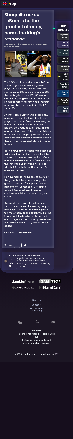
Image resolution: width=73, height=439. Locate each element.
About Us (36, 300)
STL (56, 354)
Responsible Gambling (36, 309)
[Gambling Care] (23, 287)
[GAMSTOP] (50, 281)
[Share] (17, 245)
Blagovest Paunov (40, 44)
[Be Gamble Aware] (23, 281)
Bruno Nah (13, 44)
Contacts (37, 304)
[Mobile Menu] (67, 4)
